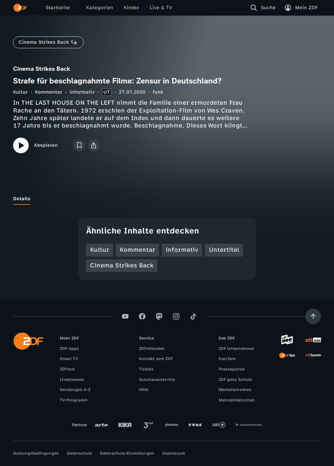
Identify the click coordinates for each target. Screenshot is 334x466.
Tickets (146, 369)
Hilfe (143, 389)
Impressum (173, 453)
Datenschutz (79, 453)
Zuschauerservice (157, 379)
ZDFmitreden (152, 348)
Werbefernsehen (235, 389)
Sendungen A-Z (75, 389)
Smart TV (69, 358)
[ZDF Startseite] (20, 8)
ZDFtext (67, 369)
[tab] (21, 199)
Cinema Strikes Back (122, 265)
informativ (82, 92)
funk (158, 92)
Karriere (227, 358)
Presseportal (232, 369)
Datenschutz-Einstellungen (127, 453)
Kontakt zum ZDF (156, 358)
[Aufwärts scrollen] (313, 316)
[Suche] (264, 8)
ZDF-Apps (69, 348)
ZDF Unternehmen (236, 348)
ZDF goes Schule (235, 379)
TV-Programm (73, 400)
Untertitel (224, 249)
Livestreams (72, 379)
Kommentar (48, 92)
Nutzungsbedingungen (36, 453)
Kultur (20, 92)
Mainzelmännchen (237, 400)
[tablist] (167, 199)
